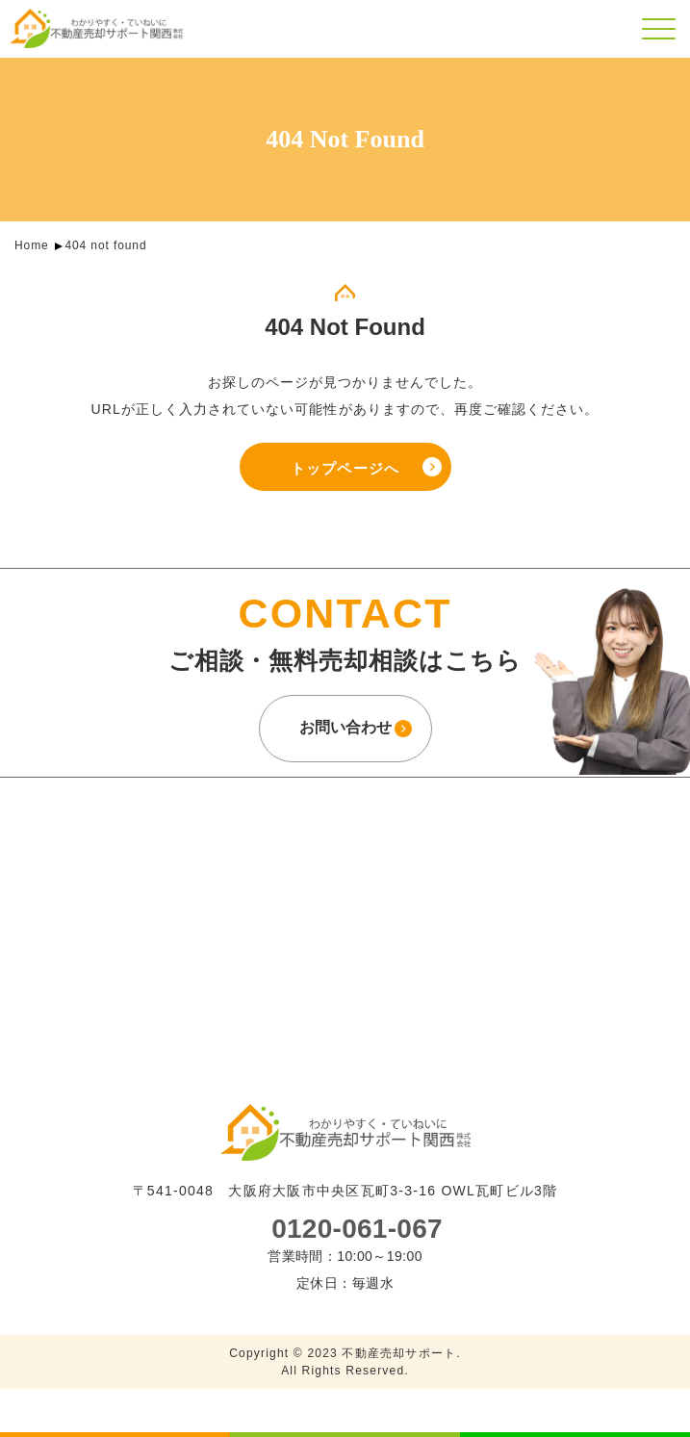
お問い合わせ (345, 727)
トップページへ (345, 468)
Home (31, 245)
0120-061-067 (357, 1229)
